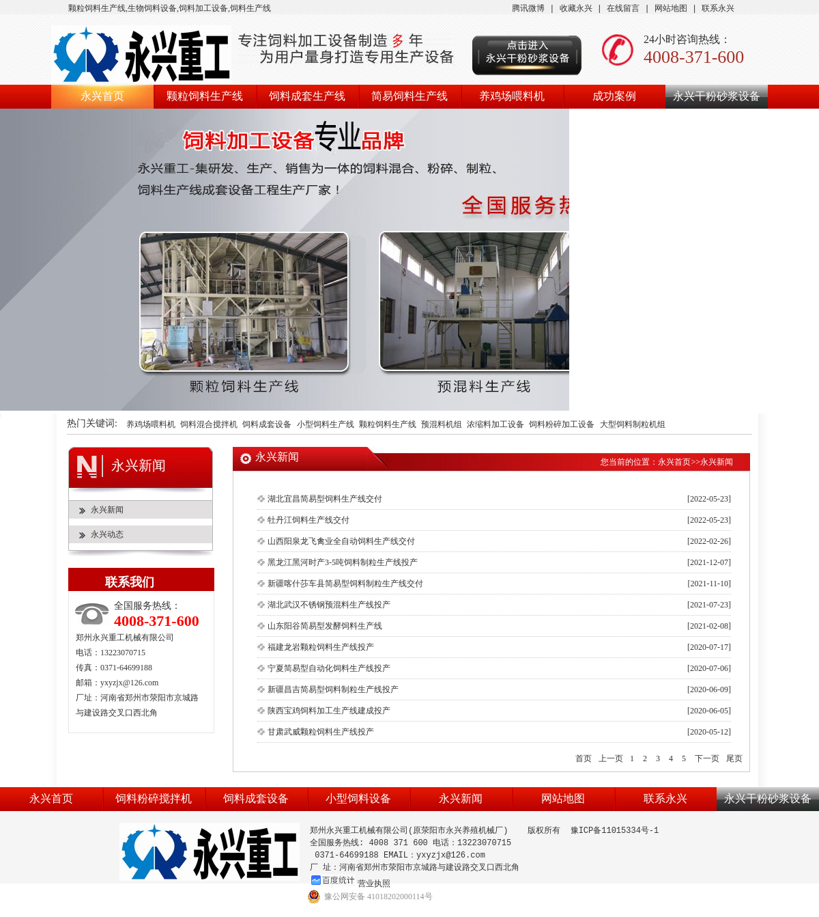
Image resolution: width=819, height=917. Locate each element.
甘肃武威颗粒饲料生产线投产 (321, 732)
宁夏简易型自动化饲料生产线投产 (329, 668)
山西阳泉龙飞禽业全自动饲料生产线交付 (341, 541)
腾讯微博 (528, 8)
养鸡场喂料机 (512, 96)
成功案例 (614, 96)
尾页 (734, 758)
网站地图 (671, 8)
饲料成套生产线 (307, 96)
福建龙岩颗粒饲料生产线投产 (321, 647)
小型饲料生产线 (325, 424)
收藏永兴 (576, 8)
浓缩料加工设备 (495, 424)
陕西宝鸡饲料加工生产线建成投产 (329, 710)
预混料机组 (441, 424)
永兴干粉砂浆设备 (716, 96)
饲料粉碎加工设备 (561, 424)
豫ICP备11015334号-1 (615, 830)
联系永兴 (718, 8)
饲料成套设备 (266, 424)
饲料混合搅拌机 (209, 424)
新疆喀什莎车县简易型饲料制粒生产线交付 (345, 583)
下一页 (707, 758)
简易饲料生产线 (409, 96)
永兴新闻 (107, 510)
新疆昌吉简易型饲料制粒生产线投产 (333, 689)
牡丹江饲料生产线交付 (308, 520)
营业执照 (374, 883)
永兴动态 (107, 534)
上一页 (611, 758)
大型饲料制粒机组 (632, 424)
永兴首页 (102, 96)
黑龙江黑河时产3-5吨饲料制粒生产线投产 (343, 562)
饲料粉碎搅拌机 (153, 798)
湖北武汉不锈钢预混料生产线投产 (329, 605)
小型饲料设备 (358, 798)
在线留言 (623, 8)
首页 (583, 758)
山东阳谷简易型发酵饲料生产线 (325, 626)
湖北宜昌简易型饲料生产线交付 (325, 499)
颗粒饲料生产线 (205, 96)
